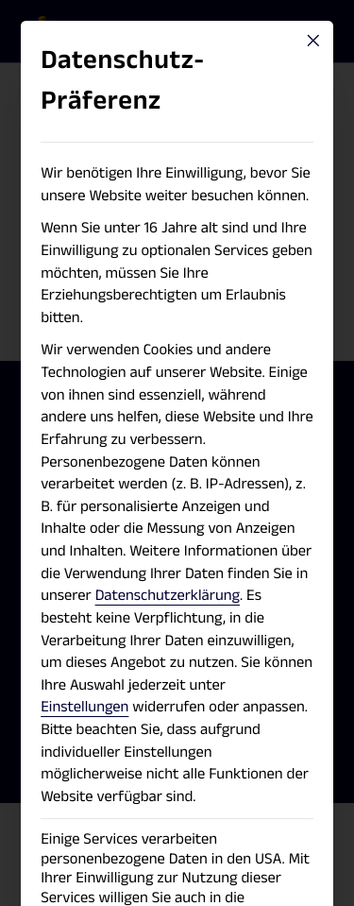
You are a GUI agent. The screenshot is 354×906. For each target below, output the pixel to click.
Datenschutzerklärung (167, 595)
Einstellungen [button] (84, 706)
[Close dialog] (313, 41)
